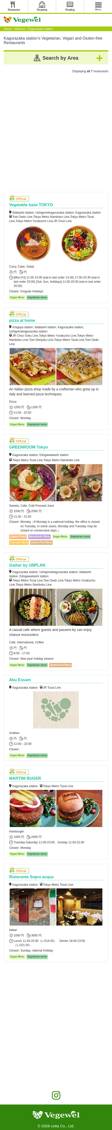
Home (8, 29)
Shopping (42, 9)
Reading (70, 9)
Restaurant (14, 9)
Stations (19, 29)
